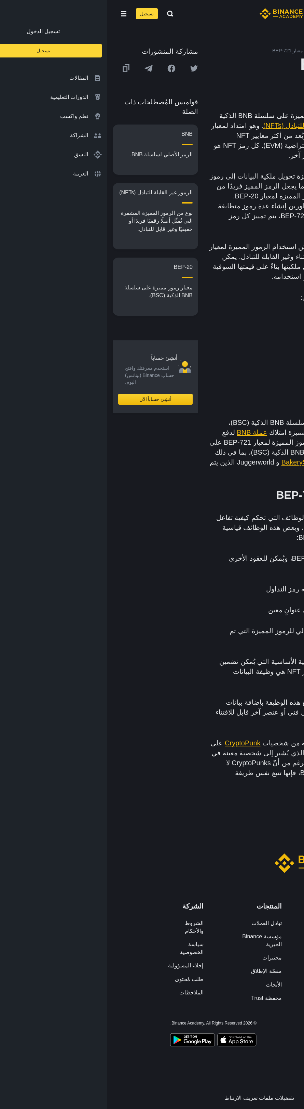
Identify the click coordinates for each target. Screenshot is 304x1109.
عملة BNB (144, 432)
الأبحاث (166, 985)
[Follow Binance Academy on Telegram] (216, 1024)
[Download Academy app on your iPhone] (129, 1040)
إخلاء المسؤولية (78, 965)
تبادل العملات (159, 923)
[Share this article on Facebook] (64, 68)
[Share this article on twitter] (87, 68)
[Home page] (174, 13)
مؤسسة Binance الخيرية (154, 940)
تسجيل (39, 13)
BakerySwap (193, 462)
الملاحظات (84, 992)
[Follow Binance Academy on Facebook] (240, 1024)
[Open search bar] (61, 14)
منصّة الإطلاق (159, 971)
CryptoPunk (135, 743)
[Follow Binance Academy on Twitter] (228, 1024)
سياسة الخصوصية (84, 948)
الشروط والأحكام (87, 927)
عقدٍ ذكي (275, 216)
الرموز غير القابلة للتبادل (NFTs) (202, 125)
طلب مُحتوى (82, 979)
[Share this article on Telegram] (41, 68)
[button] (16, 14)
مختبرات (165, 958)
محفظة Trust (159, 998)
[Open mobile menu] (16, 14)
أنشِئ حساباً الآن (48, 399)
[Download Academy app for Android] (85, 1040)
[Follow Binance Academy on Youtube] (204, 1024)
